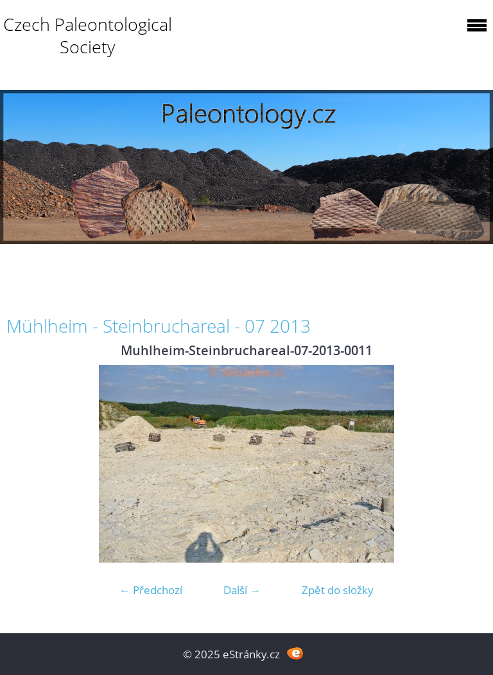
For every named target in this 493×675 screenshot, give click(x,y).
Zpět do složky (338, 590)
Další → (242, 590)
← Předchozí (150, 590)
